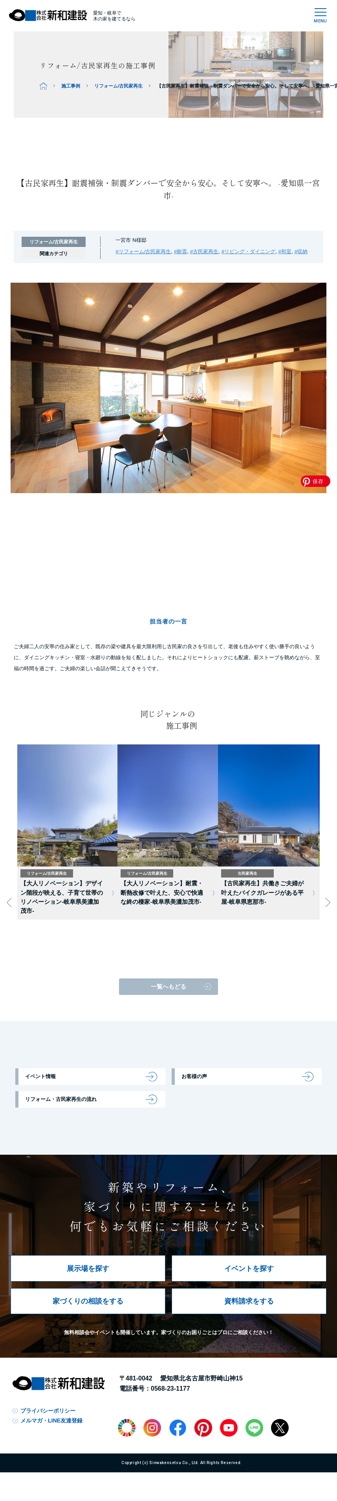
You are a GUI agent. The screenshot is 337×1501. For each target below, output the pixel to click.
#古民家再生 (204, 251)
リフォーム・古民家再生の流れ (61, 1099)
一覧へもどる (168, 986)
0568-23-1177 (170, 1388)
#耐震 (180, 251)
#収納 (300, 251)
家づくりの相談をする (88, 1301)
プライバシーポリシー (47, 1411)
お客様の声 (194, 1076)
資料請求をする (249, 1301)
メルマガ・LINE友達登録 (51, 1420)
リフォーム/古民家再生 (118, 85)
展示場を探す (88, 1268)
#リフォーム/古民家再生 (143, 251)
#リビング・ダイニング (248, 251)
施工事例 (70, 85)
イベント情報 (40, 1076)
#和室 (284, 251)
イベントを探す (249, 1268)
